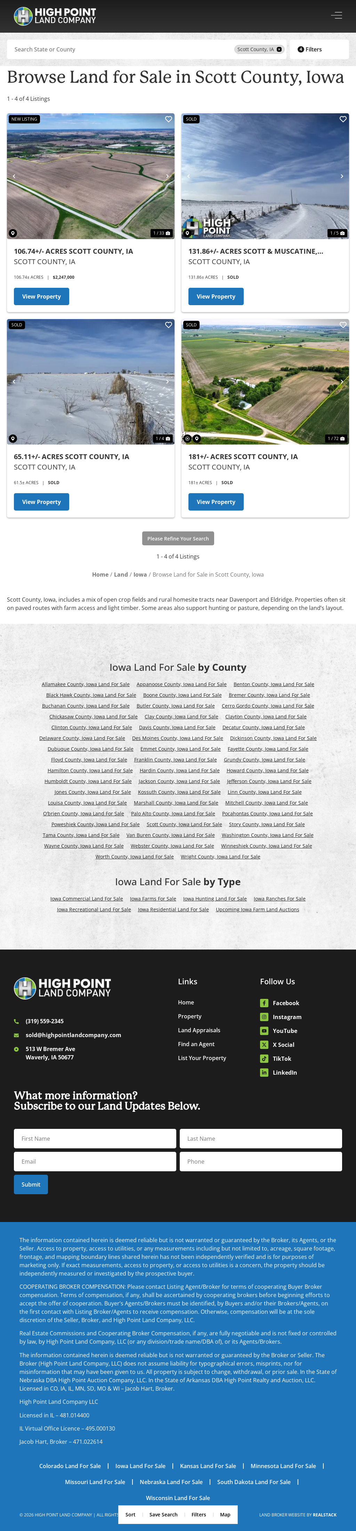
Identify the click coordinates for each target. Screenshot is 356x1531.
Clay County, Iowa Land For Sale (181, 716)
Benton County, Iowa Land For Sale (274, 684)
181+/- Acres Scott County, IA (243, 456)
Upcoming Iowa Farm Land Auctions (257, 909)
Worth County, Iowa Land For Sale (135, 856)
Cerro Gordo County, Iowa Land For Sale (268, 705)
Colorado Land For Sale (70, 1466)
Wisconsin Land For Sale (178, 1498)
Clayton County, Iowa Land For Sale (266, 716)
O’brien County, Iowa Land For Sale (83, 813)
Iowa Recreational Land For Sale (94, 909)
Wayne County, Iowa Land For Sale (84, 845)
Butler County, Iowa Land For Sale (176, 705)
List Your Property (202, 1057)
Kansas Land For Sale (208, 1466)
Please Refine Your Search (178, 538)
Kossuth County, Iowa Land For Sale (179, 792)
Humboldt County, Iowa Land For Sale (88, 781)
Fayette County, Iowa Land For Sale (268, 749)
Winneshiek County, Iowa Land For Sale (266, 845)
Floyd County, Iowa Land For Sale (89, 759)
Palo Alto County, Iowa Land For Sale (173, 813)
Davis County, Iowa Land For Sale (177, 727)
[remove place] (279, 49)
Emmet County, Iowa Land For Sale (180, 749)
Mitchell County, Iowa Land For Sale (266, 802)
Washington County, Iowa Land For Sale (268, 835)
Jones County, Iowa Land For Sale (93, 792)
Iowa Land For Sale (140, 1466)
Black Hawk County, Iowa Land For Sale (91, 695)
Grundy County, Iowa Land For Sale (264, 759)
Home (186, 1002)
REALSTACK (325, 1515)
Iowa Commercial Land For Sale (86, 898)
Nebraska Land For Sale (171, 1482)
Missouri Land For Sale (95, 1482)
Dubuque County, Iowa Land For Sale (91, 749)
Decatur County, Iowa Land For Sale (263, 727)
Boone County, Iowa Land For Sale (182, 695)
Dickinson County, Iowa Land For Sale (273, 738)
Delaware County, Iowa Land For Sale (82, 738)
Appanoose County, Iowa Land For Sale (182, 684)
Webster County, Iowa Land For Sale (172, 845)
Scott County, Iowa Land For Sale (184, 824)
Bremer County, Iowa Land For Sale (269, 695)
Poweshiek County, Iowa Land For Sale (95, 824)
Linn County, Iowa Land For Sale (265, 792)
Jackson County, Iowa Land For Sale (179, 781)
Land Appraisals (199, 1030)
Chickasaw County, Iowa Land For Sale (93, 716)
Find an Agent (196, 1044)
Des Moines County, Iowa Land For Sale (177, 738)
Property (190, 1016)
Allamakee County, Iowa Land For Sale (86, 684)
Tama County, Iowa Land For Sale (81, 835)
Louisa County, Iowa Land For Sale (87, 802)
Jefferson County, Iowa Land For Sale (269, 781)
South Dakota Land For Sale (254, 1482)
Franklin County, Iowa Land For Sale (175, 759)
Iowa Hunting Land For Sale (215, 898)
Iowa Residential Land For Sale (173, 909)
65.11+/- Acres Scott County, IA (71, 456)
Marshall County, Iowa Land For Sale (176, 802)
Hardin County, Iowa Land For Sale (180, 770)
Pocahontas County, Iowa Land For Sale (267, 813)
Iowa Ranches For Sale (280, 898)
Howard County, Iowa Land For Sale (268, 770)
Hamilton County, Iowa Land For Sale (90, 770)
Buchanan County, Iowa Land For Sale (86, 705)
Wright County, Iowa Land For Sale (220, 856)
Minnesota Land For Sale (283, 1466)
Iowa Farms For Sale (153, 898)
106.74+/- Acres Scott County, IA (73, 251)
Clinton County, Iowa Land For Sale (91, 727)
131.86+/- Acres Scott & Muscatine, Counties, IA (252, 251)
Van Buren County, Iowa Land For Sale (171, 835)
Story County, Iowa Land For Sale (267, 824)
